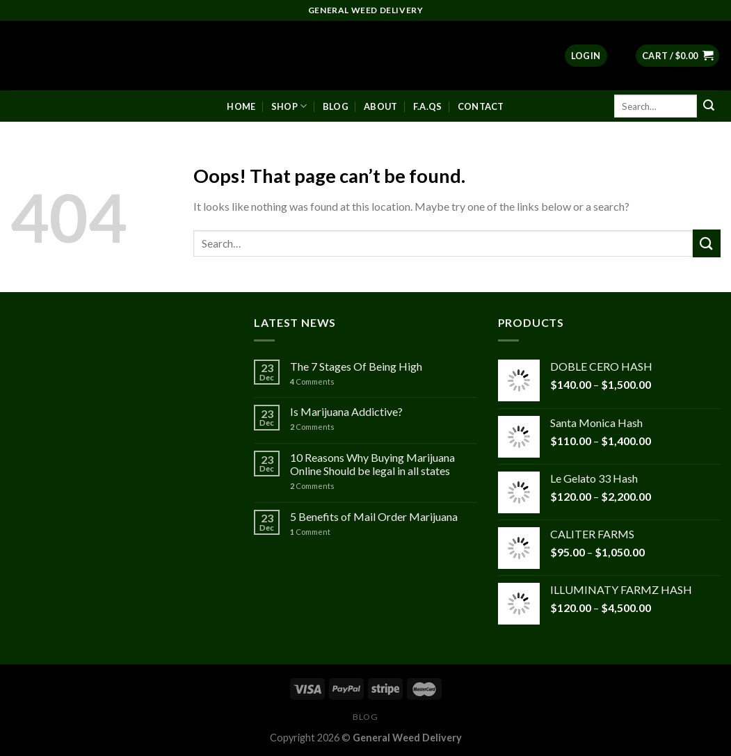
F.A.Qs (427, 106)
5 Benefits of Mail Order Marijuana (374, 516)
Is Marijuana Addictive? (346, 411)
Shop (289, 106)
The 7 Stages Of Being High (356, 366)
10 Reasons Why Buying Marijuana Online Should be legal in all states (372, 464)
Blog (335, 106)
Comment (310, 531)
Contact (481, 106)
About (380, 106)
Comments (312, 381)
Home (241, 106)
